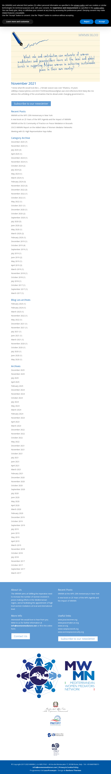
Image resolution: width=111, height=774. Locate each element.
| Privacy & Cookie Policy (67, 767)
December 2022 (18, 189)
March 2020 (16, 233)
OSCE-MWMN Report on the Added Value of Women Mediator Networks (41, 127)
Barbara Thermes (73, 770)
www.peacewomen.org (67, 619)
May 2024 (15, 174)
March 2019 (16, 269)
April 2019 (15, 265)
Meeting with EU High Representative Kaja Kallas (31, 131)
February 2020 (17, 237)
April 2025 (15, 154)
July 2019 (15, 253)
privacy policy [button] (79, 5)
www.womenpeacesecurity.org (71, 632)
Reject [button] (86, 22)
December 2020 (18, 209)
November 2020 (18, 343)
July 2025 (15, 150)
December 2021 (18, 323)
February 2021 (17, 473)
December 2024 (18, 158)
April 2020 (15, 505)
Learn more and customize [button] (17, 22)
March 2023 (16, 311)
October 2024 (17, 166)
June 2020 (15, 225)
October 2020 (17, 213)
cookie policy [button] (99, 8)
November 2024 (18, 162)
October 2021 (17, 205)
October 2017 (17, 285)
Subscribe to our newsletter (31, 103)
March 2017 (16, 293)
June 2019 (15, 257)
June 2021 (15, 335)
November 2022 (18, 193)
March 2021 (16, 339)
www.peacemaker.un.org (68, 623)
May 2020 (15, 229)
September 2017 (18, 289)
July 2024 (15, 170)
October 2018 (17, 277)
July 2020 (15, 221)
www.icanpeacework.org (68, 629)
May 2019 (15, 261)
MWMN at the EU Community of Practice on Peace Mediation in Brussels (42, 123)
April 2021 (15, 465)
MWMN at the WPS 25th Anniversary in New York (32, 115)
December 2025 (18, 142)
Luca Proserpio (50, 770)
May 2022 (15, 201)
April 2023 (15, 422)
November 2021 (23, 83)
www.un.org (63, 625)
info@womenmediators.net (24, 625)
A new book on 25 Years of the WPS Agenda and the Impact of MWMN (41, 119)
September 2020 (18, 217)
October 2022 (17, 197)
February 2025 (17, 304)
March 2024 (16, 178)
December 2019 (18, 241)
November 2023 (18, 185)
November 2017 (18, 561)
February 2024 (17, 181)
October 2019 (17, 245)
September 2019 (18, 249)
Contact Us (20, 636)
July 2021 (15, 331)
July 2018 (15, 281)
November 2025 (18, 146)
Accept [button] (102, 22)
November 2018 (18, 273)
